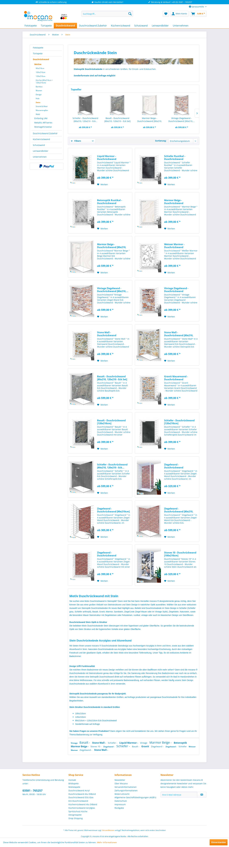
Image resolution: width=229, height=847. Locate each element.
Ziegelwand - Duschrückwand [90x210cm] (113, 510)
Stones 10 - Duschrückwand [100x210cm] (180, 554)
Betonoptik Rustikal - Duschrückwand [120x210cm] (109, 202)
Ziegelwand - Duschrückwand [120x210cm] (106, 554)
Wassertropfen (42, 110)
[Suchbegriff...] (107, 14)
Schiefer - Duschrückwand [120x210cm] (179, 422)
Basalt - (85, 742)
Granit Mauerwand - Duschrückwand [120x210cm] (176, 378)
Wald (38, 114)
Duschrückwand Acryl (79, 790)
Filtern (76, 140)
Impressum (120, 804)
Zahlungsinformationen (126, 790)
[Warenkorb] (198, 14)
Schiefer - (113, 742)
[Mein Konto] (179, 14)
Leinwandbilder (40, 151)
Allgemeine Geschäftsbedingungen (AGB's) (135, 797)
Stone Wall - (99, 742)
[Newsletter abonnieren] (201, 795)
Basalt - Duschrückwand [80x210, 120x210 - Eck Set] (117, 120)
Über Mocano (121, 783)
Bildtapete (73, 783)
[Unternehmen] (180, 25)
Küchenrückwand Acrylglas (81, 808)
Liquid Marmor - (129, 742)
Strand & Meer (42, 106)
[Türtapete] (46, 25)
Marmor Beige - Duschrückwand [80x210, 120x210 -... (149, 120)
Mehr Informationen (107, 842)
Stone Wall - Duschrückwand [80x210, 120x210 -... (178, 334)
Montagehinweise (43, 126)
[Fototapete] (30, 25)
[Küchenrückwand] (120, 25)
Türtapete (37, 53)
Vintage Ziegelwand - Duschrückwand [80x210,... (181, 120)
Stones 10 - (96, 746)
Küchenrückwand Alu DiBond (82, 804)
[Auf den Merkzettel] (102, 184)
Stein (38, 102)
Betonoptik (180, 742)
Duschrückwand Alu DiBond (82, 794)
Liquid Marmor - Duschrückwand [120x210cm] (106, 158)
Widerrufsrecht (121, 794)
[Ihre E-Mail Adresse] (179, 795)
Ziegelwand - (109, 746)
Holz (37, 98)
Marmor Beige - (160, 742)
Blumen (39, 90)
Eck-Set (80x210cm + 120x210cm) (44, 81)
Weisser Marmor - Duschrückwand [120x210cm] (174, 246)
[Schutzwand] (141, 25)
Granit (145, 746)
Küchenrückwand (41, 139)
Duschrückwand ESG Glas (80, 797)
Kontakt (72, 780)
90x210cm (40, 68)
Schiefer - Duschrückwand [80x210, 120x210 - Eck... (85, 120)
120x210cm (40, 76)
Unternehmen (40, 156)
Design (38, 94)
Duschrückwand (41, 59)
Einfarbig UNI (40, 118)
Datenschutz (120, 800)
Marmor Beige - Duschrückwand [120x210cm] (173, 202)
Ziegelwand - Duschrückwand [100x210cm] (173, 466)
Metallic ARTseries (43, 122)
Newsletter (119, 780)
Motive (37, 64)
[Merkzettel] (166, 14)
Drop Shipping (75, 818)
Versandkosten (108, 830)
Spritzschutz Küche (77, 811)
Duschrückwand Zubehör (45, 133)
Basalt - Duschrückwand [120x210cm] (111, 422)
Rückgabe (119, 808)
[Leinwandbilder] (160, 25)
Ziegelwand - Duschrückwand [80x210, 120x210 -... (178, 510)
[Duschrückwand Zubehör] (93, 25)
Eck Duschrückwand (78, 800)
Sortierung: (160, 140)
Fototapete (38, 47)
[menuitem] (107, 14)
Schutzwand (39, 145)
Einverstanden (218, 842)
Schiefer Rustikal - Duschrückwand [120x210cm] (174, 158)
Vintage (74, 743)
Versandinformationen (125, 787)
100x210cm (40, 72)
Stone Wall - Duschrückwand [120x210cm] (106, 334)
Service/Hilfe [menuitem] (196, 6)
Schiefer (183, 746)
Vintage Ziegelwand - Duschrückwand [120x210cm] (176, 290)
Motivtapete (74, 787)
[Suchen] (130, 14)
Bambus (39, 86)
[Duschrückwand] (65, 25)
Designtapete (74, 814)
